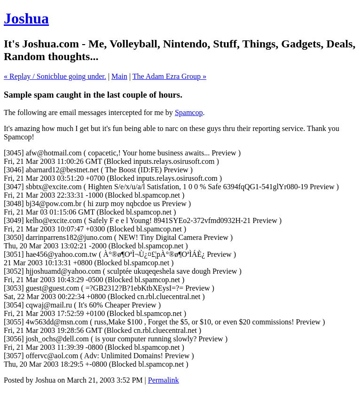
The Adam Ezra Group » (169, 76)
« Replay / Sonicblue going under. (55, 76)
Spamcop (189, 112)
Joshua (26, 18)
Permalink (163, 380)
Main (119, 76)
